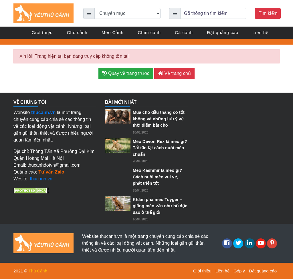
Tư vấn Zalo (51, 172)
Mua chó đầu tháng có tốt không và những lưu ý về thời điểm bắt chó (159, 118)
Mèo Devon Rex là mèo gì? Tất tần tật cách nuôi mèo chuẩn (160, 148)
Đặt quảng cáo (222, 32)
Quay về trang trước (125, 73)
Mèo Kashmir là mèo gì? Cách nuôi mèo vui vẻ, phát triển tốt (157, 177)
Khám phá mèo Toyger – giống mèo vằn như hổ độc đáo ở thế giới (160, 206)
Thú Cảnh (38, 270)
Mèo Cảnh (113, 32)
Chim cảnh (149, 32)
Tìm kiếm (268, 13)
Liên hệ (261, 32)
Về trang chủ (174, 73)
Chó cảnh (77, 32)
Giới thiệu (42, 32)
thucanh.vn (41, 178)
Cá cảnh (184, 32)
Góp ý (239, 270)
